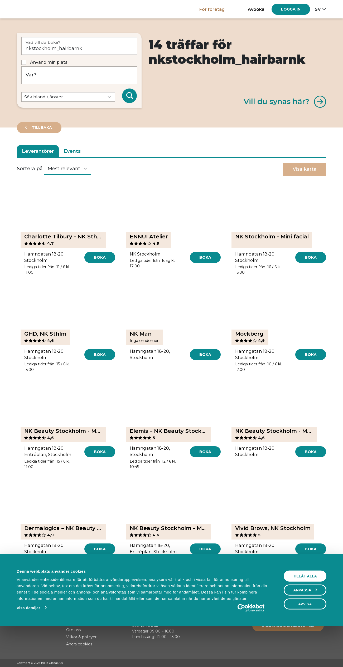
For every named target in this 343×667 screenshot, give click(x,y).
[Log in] (291, 9)
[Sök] (129, 96)
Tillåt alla (305, 612)
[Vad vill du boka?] (79, 46)
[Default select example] (68, 97)
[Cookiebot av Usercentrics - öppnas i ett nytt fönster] (251, 644)
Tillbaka (41, 127)
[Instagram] (313, 663)
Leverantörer (38, 151)
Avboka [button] (256, 9)
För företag (212, 9)
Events (72, 151)
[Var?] (79, 75)
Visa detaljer (28, 644)
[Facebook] (303, 663)
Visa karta (305, 169)
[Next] (184, 580)
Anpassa (305, 626)
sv (318, 9)
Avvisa (305, 640)
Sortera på (30, 168)
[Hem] (35, 9)
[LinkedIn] (323, 663)
